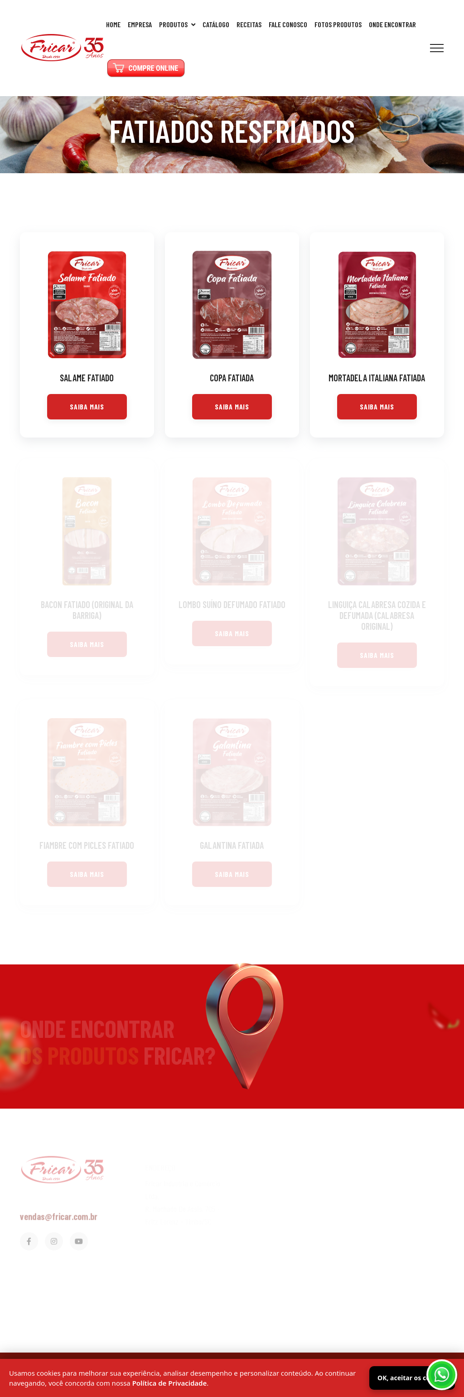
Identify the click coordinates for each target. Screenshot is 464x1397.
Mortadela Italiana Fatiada (377, 377)
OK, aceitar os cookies (412, 1377)
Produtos (177, 24)
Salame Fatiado (87, 377)
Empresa (140, 24)
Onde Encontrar (392, 24)
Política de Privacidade (169, 1382)
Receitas (249, 24)
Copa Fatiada (232, 377)
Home (113, 24)
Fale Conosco (288, 24)
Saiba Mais (87, 406)
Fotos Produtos (338, 24)
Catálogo (216, 24)
